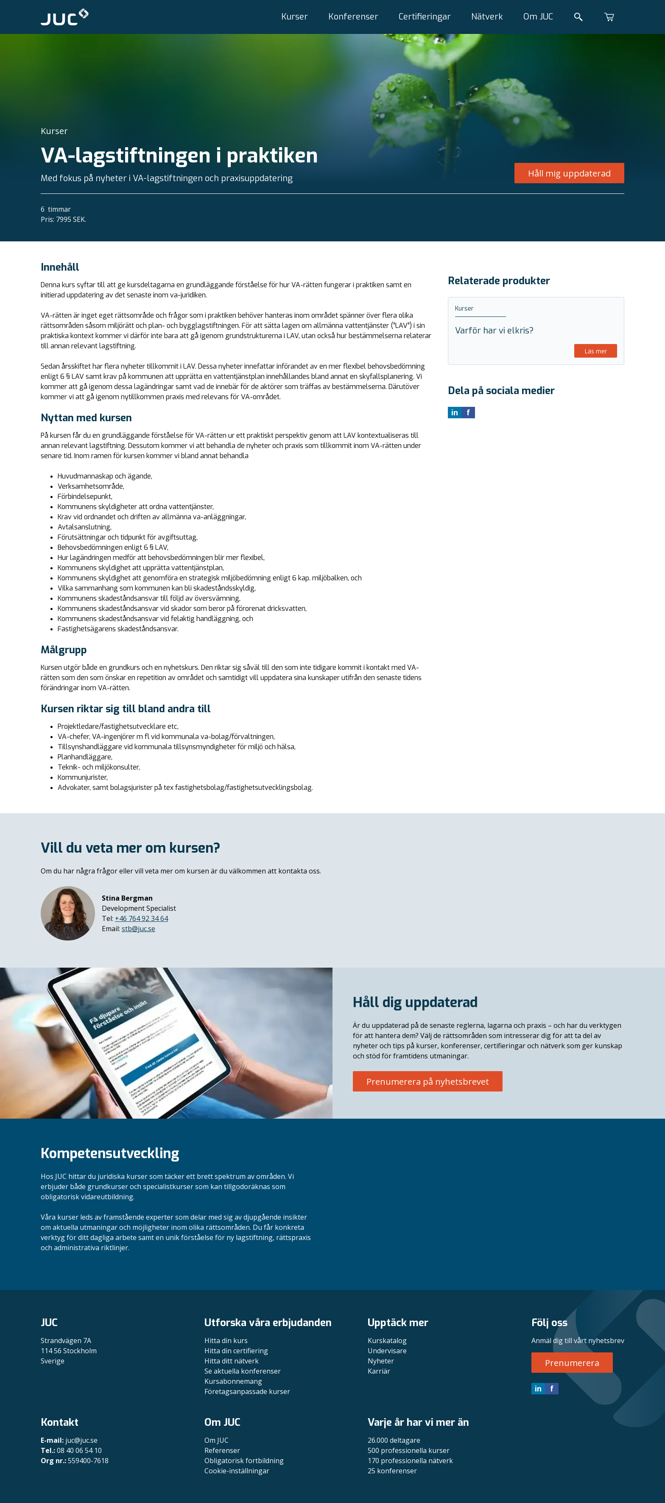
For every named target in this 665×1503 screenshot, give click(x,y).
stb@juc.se (138, 928)
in (538, 1388)
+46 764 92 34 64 (141, 918)
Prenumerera (572, 1363)
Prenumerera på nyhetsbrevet (427, 1081)
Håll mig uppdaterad (569, 173)
